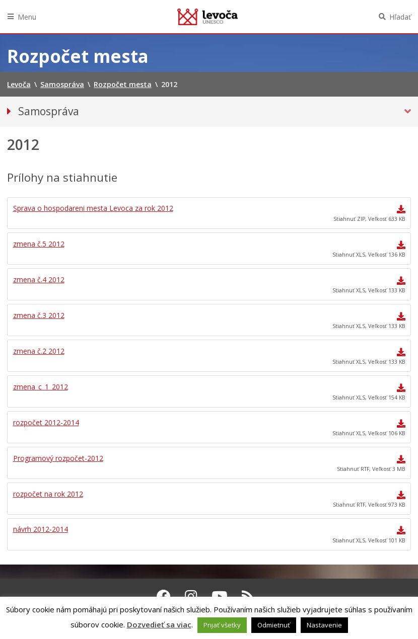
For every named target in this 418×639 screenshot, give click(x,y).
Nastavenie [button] (324, 624)
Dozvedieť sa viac (159, 624)
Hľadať (400, 17)
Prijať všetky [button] (222, 624)
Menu (27, 17)
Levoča (207, 17)
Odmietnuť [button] (273, 624)
